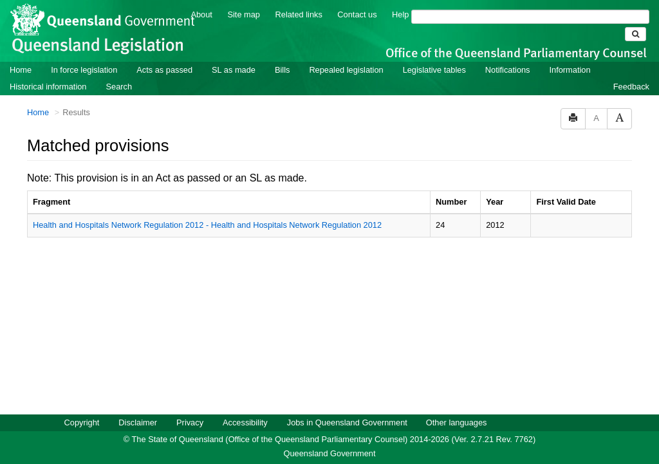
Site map (243, 14)
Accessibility (245, 422)
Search (119, 86)
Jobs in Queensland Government (347, 422)
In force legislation (84, 70)
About (201, 14)
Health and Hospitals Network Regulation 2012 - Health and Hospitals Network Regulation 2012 (207, 225)
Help (400, 14)
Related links (298, 14)
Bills (282, 70)
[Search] (530, 17)
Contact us (356, 14)
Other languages (456, 422)
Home (21, 70)
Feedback (631, 86)
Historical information (48, 86)
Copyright (82, 422)
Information (570, 70)
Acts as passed (164, 70)
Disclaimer (137, 422)
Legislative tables (434, 70)
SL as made (233, 70)
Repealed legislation (346, 70)
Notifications (507, 70)
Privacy (189, 422)
